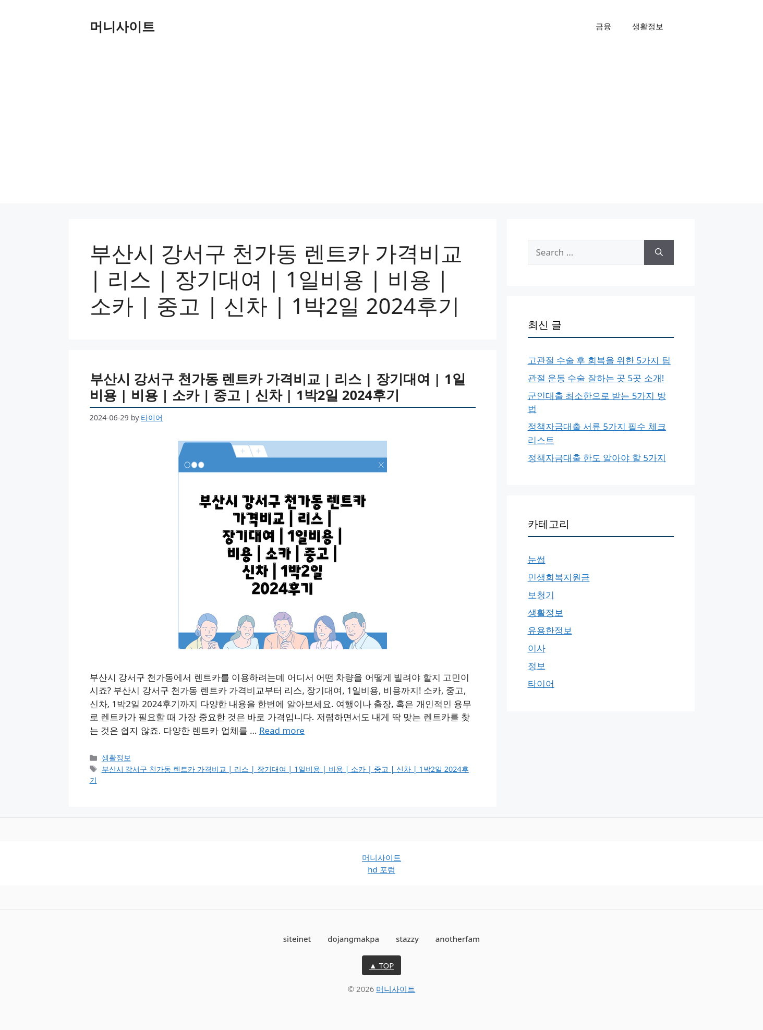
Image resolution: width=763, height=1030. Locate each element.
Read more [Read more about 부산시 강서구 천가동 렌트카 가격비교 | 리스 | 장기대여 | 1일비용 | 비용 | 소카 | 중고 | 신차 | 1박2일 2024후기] (282, 730)
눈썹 (537, 559)
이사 (537, 648)
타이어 (541, 683)
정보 (537, 666)
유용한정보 (550, 630)
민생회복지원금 (559, 577)
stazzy (407, 939)
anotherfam (457, 939)
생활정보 (647, 26)
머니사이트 (122, 26)
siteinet (297, 939)
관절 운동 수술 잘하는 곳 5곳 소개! (596, 378)
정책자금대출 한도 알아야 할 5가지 (597, 458)
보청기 (541, 595)
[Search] (659, 252)
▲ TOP (381, 965)
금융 (603, 26)
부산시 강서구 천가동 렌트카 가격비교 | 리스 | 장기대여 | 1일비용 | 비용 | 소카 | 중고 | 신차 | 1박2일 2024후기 (278, 387)
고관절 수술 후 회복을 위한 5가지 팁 (599, 360)
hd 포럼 (381, 869)
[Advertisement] (382, 130)
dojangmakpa (353, 939)
